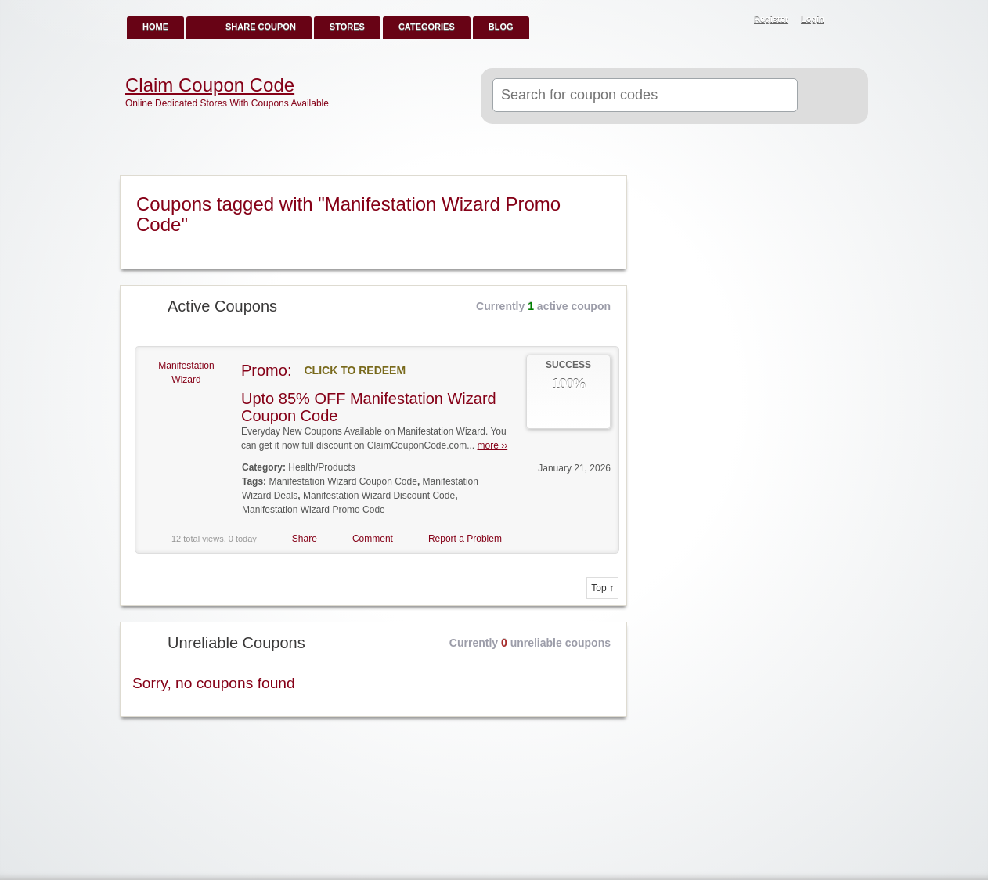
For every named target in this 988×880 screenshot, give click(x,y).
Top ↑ (602, 587)
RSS (848, 20)
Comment (372, 538)
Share (304, 538)
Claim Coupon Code (209, 85)
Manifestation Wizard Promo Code (313, 509)
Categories (426, 26)
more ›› (493, 445)
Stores (347, 26)
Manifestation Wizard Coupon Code (342, 481)
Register (771, 18)
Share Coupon (260, 26)
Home (155, 26)
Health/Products (321, 467)
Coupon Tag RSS (608, 188)
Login (812, 18)
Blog (501, 26)
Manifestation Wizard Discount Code (379, 495)
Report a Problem (465, 538)
